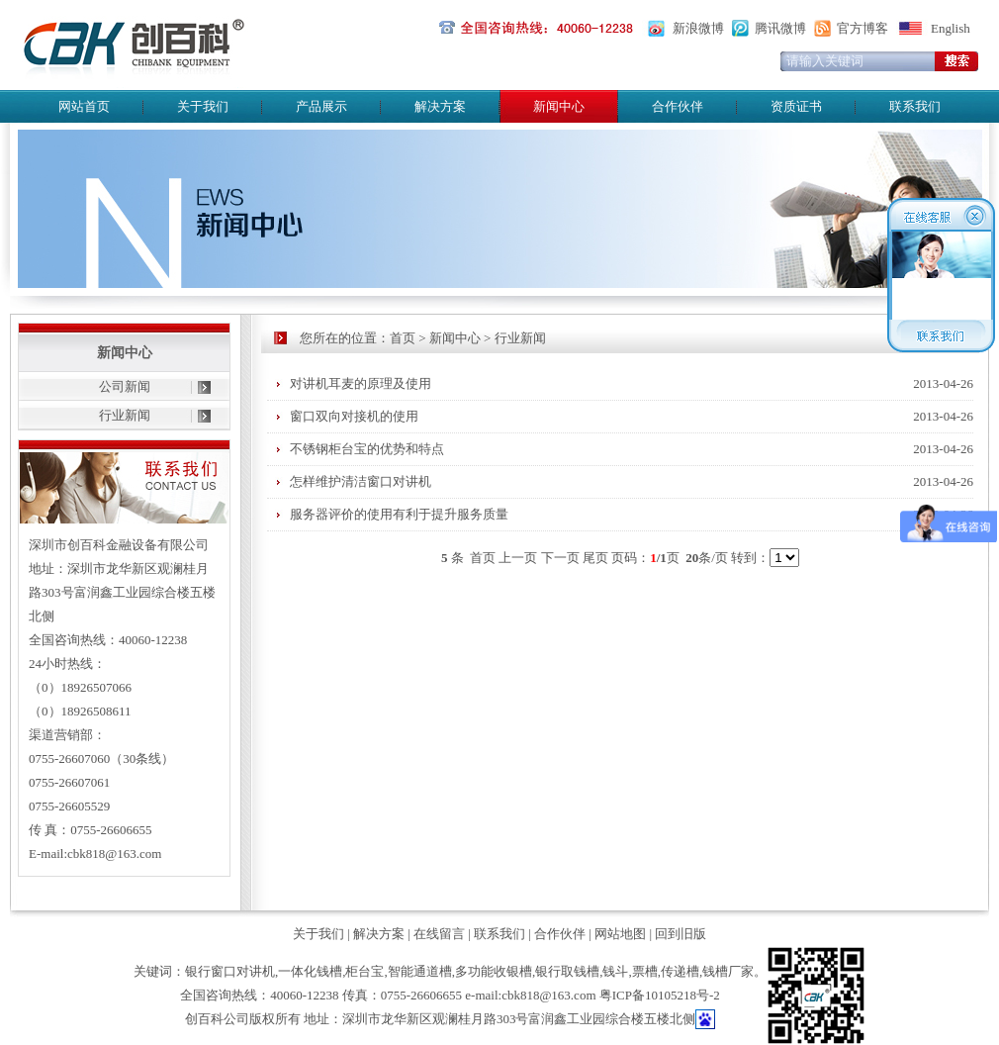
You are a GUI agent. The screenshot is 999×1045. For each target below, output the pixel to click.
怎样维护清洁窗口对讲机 (360, 481)
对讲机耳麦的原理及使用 (360, 383)
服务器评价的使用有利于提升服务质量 (399, 514)
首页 (402, 338)
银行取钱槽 (567, 971)
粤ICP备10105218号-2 (659, 995)
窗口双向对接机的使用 (354, 416)
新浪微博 (698, 28)
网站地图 (620, 933)
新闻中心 (455, 338)
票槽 (645, 971)
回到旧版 (680, 933)
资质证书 (796, 106)
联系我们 (915, 106)
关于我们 (202, 106)
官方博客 (862, 28)
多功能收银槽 (493, 971)
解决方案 (440, 106)
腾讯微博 (780, 28)
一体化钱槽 (310, 971)
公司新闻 (124, 386)
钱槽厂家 (728, 971)
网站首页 (84, 106)
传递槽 (680, 971)
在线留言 (439, 933)
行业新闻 (124, 415)
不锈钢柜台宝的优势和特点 (367, 448)
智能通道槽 (420, 971)
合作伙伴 (677, 106)
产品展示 (321, 106)
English (950, 28)
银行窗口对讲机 (230, 971)
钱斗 (615, 971)
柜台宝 (364, 971)
